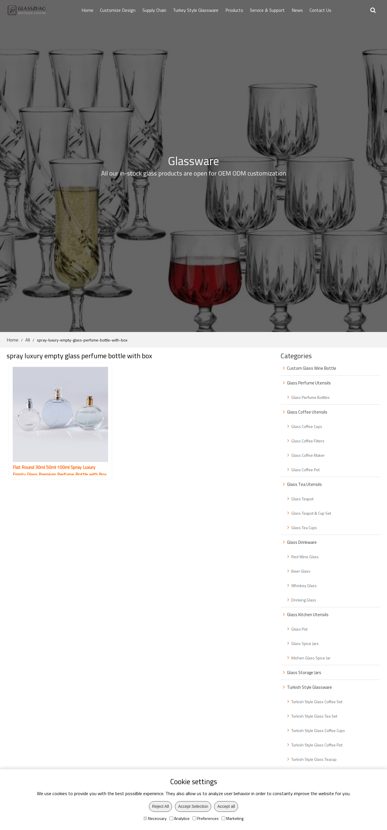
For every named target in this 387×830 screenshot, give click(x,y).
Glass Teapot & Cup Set (311, 513)
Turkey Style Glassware (195, 10)
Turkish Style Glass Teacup (314, 759)
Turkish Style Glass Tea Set (314, 716)
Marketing (232, 818)
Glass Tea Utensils (304, 484)
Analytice (179, 818)
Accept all (226, 806)
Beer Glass (300, 571)
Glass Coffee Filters (307, 441)
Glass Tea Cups (304, 528)
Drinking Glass (303, 600)
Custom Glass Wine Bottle (311, 368)
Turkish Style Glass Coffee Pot (316, 745)
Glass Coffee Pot (305, 470)
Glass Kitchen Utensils (308, 614)
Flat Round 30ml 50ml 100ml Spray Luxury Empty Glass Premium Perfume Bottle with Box (48, 451)
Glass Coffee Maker (308, 455)
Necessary (155, 818)
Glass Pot (299, 629)
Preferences (205, 818)
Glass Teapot (302, 499)
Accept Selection (193, 806)
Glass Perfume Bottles (310, 397)
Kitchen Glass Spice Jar (311, 658)
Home (87, 10)
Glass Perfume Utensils (309, 383)
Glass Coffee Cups (306, 426)
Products (234, 10)
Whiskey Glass (304, 585)
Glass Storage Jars (304, 672)
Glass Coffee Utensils (307, 412)
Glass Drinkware (302, 542)
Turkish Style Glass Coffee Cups (318, 730)
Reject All (160, 806)
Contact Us (320, 10)
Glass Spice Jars (305, 643)
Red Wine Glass (305, 557)
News (297, 10)
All (27, 339)
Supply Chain (154, 10)
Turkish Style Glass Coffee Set (316, 702)
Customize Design (117, 10)
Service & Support (267, 10)
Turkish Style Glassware (309, 687)
